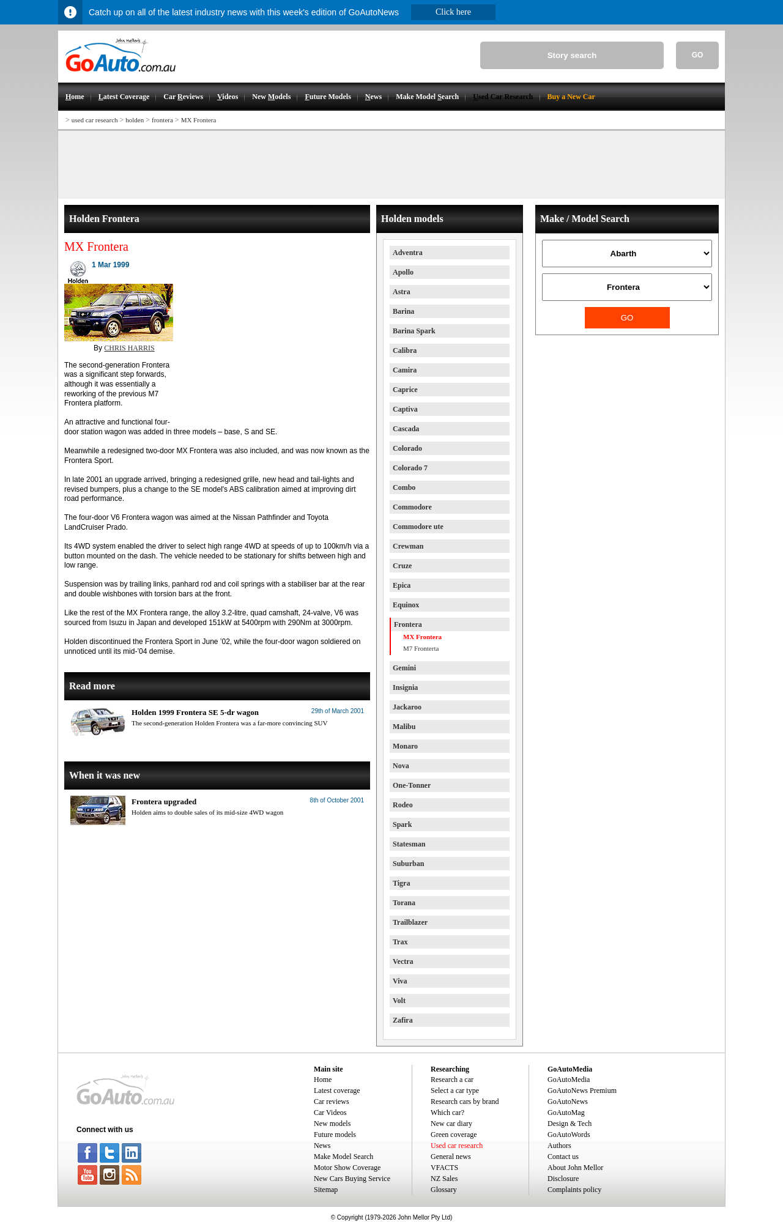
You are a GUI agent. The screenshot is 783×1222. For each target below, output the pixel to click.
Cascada (406, 428)
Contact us (563, 1156)
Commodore (412, 507)
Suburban (408, 863)
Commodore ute (418, 526)
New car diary (451, 1123)
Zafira (403, 1020)
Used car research (457, 1145)
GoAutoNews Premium (582, 1090)
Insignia (405, 687)
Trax (400, 942)
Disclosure (563, 1178)
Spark (402, 824)
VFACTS (444, 1167)
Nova (401, 765)
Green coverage (454, 1134)
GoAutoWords (568, 1134)
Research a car (452, 1079)
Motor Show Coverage (347, 1167)
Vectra (403, 961)
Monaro (405, 746)
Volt (399, 1000)
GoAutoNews (567, 1101)
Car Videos (330, 1112)
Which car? (447, 1112)
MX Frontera (199, 120)
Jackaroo (407, 707)
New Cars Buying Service (352, 1178)
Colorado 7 (410, 468)
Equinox (406, 605)
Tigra (401, 883)
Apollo (403, 272)
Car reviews (331, 1101)
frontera (162, 120)
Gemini (404, 668)
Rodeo (403, 805)
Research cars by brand (465, 1101)
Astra (401, 291)
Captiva (405, 409)
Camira (405, 370)
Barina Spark (414, 331)
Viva (400, 981)
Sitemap (326, 1189)
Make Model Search (343, 1156)
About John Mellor (575, 1167)
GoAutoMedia (568, 1079)
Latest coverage (337, 1090)
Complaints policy (574, 1189)
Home (323, 1079)
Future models (335, 1134)
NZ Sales (444, 1178)
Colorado (407, 448)
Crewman (408, 546)
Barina (403, 311)
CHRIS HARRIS (129, 348)
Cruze (402, 565)
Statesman (409, 844)
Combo (404, 487)
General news (451, 1156)
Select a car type (455, 1090)
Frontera (408, 624)
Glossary (444, 1189)
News (322, 1145)
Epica (401, 585)
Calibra (405, 350)
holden (134, 120)
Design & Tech (569, 1123)
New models (332, 1123)
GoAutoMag (566, 1112)
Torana (404, 902)
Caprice (405, 389)
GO (697, 55)
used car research (95, 120)
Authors (559, 1145)
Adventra (408, 252)
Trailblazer (410, 922)
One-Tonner (412, 785)
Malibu (404, 726)
